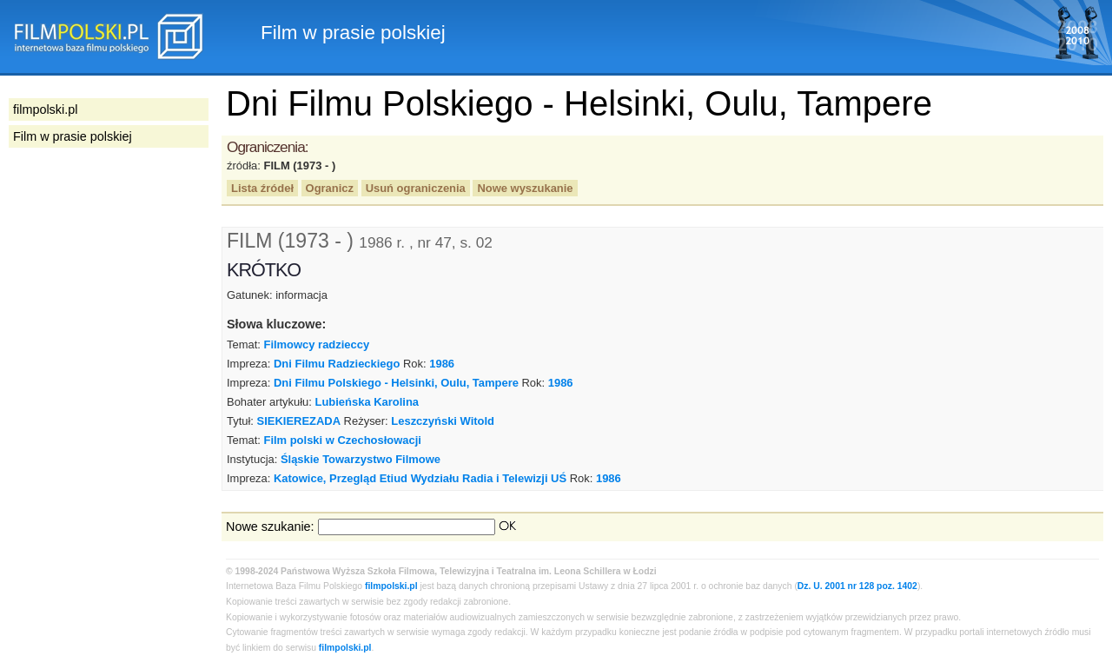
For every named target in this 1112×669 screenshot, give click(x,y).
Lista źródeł (262, 188)
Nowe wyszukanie (525, 188)
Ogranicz (330, 188)
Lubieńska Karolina (367, 401)
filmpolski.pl (391, 586)
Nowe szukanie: (270, 526)
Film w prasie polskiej (72, 136)
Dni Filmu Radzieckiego (337, 363)
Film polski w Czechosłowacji (341, 440)
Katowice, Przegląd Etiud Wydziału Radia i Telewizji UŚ (420, 478)
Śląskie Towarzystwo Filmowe (360, 459)
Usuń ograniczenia (416, 188)
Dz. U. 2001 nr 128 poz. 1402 (857, 586)
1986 (441, 363)
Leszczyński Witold (442, 420)
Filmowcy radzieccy (316, 344)
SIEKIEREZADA (299, 420)
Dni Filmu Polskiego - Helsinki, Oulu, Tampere (396, 382)
